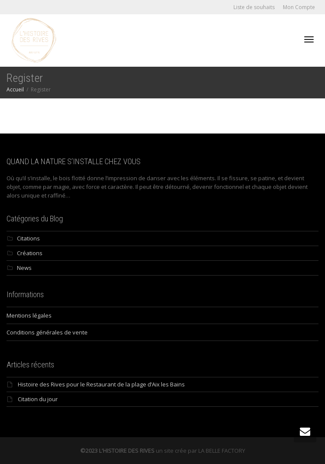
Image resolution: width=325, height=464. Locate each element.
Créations (30, 253)
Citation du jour (38, 399)
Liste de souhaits (254, 7)
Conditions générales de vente (47, 332)
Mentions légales (29, 315)
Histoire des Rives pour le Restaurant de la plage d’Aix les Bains (101, 384)
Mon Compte (299, 7)
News (24, 268)
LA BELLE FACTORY (221, 450)
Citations (28, 238)
